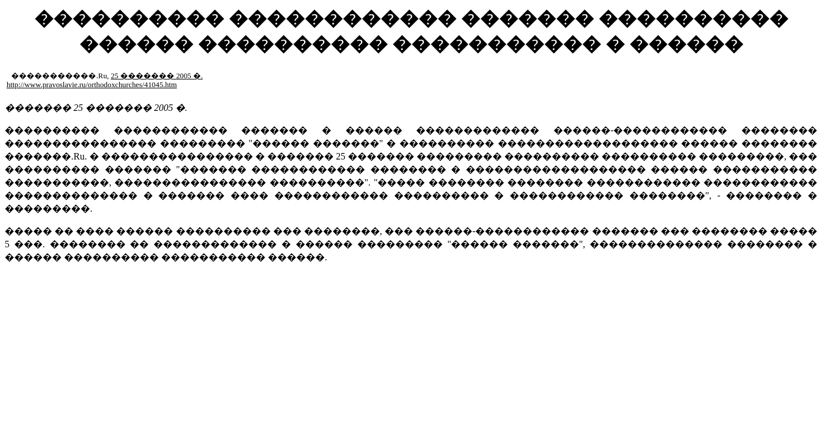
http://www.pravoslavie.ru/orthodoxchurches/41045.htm (92, 85)
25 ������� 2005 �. (157, 76)
